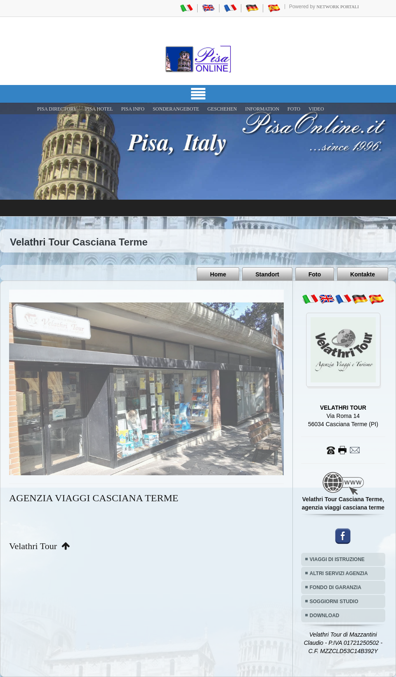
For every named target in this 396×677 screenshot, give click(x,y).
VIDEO (316, 109)
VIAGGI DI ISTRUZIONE (337, 559)
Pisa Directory (57, 109)
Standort (267, 274)
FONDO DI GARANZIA (335, 587)
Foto (315, 274)
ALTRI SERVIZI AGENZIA (339, 573)
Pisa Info (132, 109)
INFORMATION (262, 109)
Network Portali (337, 6)
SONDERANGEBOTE (176, 109)
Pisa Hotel (99, 109)
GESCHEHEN (222, 109)
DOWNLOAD (324, 615)
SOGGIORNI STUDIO (334, 601)
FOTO (294, 109)
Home (218, 274)
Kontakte (362, 274)
